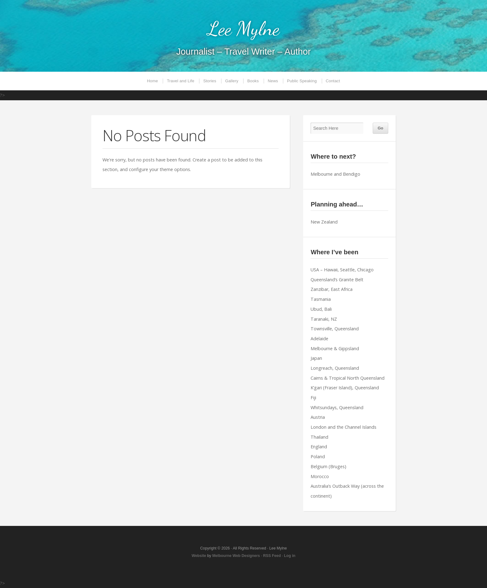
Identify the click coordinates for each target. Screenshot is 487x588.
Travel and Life (180, 81)
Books (253, 81)
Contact (333, 81)
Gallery (231, 81)
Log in (289, 556)
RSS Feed (272, 556)
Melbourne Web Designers (236, 556)
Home (152, 81)
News (273, 81)
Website (199, 556)
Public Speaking (302, 81)
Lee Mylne (244, 28)
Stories (209, 81)
